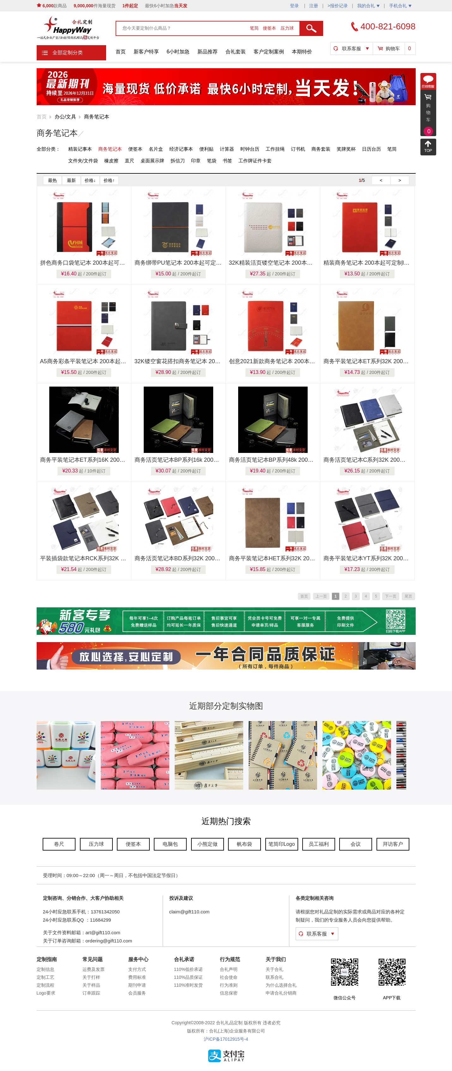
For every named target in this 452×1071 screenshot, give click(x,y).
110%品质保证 (188, 977)
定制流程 (45, 985)
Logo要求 (46, 993)
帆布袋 (244, 844)
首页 (121, 51)
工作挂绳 (275, 149)
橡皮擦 (111, 160)
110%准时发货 (188, 985)
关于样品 (91, 985)
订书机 (298, 149)
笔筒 (255, 28)
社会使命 (229, 977)
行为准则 (229, 985)
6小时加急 (178, 51)
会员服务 (137, 993)
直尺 (129, 160)
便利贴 (206, 149)
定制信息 (45, 969)
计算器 (227, 149)
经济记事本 (181, 149)
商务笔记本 (96, 116)
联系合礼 (274, 977)
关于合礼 (274, 969)
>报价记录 (338, 5)
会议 (356, 844)
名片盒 (156, 149)
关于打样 (91, 977)
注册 (313, 5)
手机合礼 (400, 5)
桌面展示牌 (152, 160)
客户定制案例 (269, 51)
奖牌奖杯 (346, 149)
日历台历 (371, 149)
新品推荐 (207, 51)
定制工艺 (45, 977)
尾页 (408, 596)
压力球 (287, 28)
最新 (71, 180)
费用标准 (137, 977)
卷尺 (59, 844)
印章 (196, 160)
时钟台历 (249, 149)
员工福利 (319, 844)
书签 (227, 160)
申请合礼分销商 (281, 993)
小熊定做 (207, 844)
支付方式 (137, 969)
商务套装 (320, 149)
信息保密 (229, 993)
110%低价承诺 (188, 969)
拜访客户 (393, 844)
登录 (295, 5)
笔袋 (211, 160)
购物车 (393, 48)
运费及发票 (93, 969)
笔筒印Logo (281, 844)
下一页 (390, 596)
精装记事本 (80, 149)
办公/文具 (65, 116)
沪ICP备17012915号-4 (226, 1039)
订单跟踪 (91, 993)
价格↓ (90, 180)
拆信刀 (178, 160)
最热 (52, 180)
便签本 (270, 28)
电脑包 (170, 844)
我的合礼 (368, 5)
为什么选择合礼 (281, 985)
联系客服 (351, 48)
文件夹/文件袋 (83, 160)
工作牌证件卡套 (255, 160)
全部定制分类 (67, 52)
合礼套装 (236, 51)
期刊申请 (137, 985)
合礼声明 (229, 969)
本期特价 (302, 51)
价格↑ (109, 180)
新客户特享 (146, 51)
